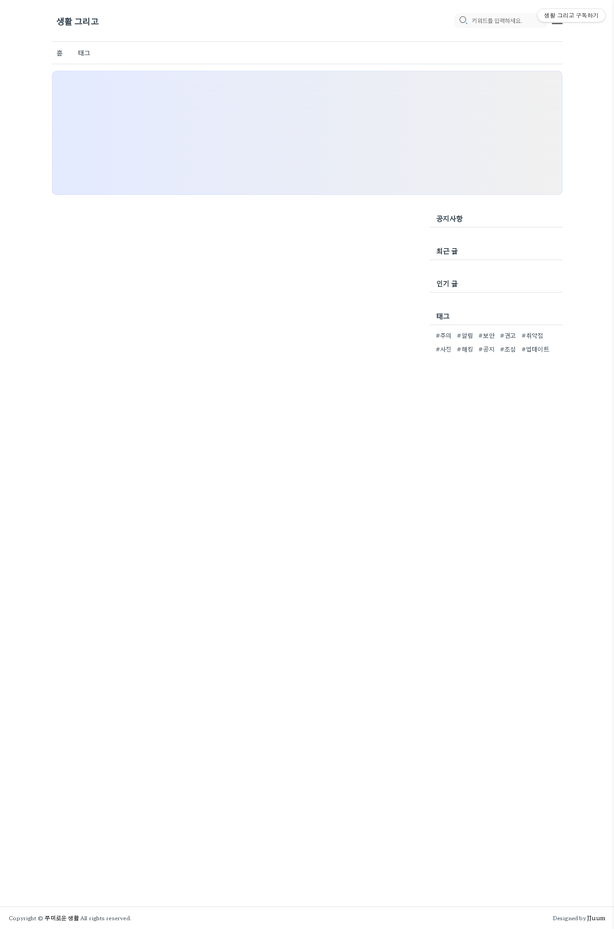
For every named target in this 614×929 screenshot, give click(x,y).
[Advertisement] (307, 132)
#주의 (444, 335)
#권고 (508, 335)
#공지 (486, 348)
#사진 (444, 348)
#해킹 (465, 348)
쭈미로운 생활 (61, 918)
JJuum (596, 918)
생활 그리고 (77, 21)
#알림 (465, 335)
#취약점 (533, 335)
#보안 (486, 335)
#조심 (508, 348)
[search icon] (463, 20)
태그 (84, 52)
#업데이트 (535, 348)
